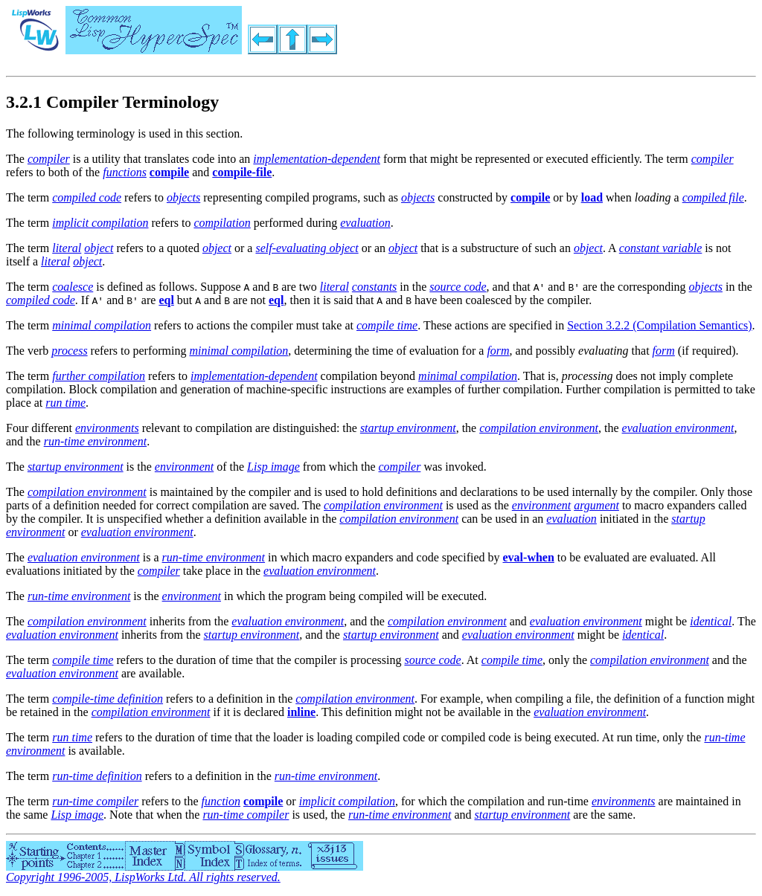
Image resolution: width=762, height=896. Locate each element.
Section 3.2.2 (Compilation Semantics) (659, 325)
